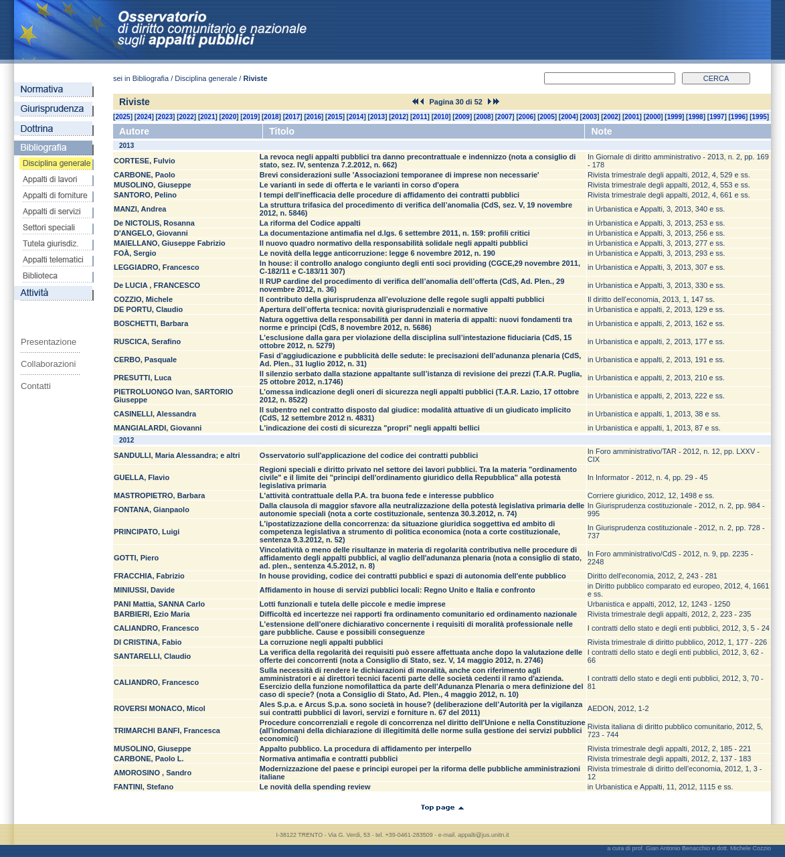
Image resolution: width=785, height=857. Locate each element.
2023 (165, 117)
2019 (250, 117)
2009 (462, 117)
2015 (334, 117)
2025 (122, 117)
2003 (589, 117)
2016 (314, 117)
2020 (229, 117)
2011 (419, 117)
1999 (674, 117)
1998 (695, 117)
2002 (611, 117)
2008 (483, 117)
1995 (759, 117)
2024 (144, 117)
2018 (271, 117)
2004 (568, 117)
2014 (356, 117)
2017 (292, 117)
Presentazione (48, 342)
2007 (504, 117)
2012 (398, 117)
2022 (186, 117)
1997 (716, 117)
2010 (441, 117)
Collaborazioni (48, 364)
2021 (207, 117)
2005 (547, 117)
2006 (526, 117)
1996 (738, 117)
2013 (377, 117)
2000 (653, 117)
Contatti (36, 386)
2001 (631, 117)
